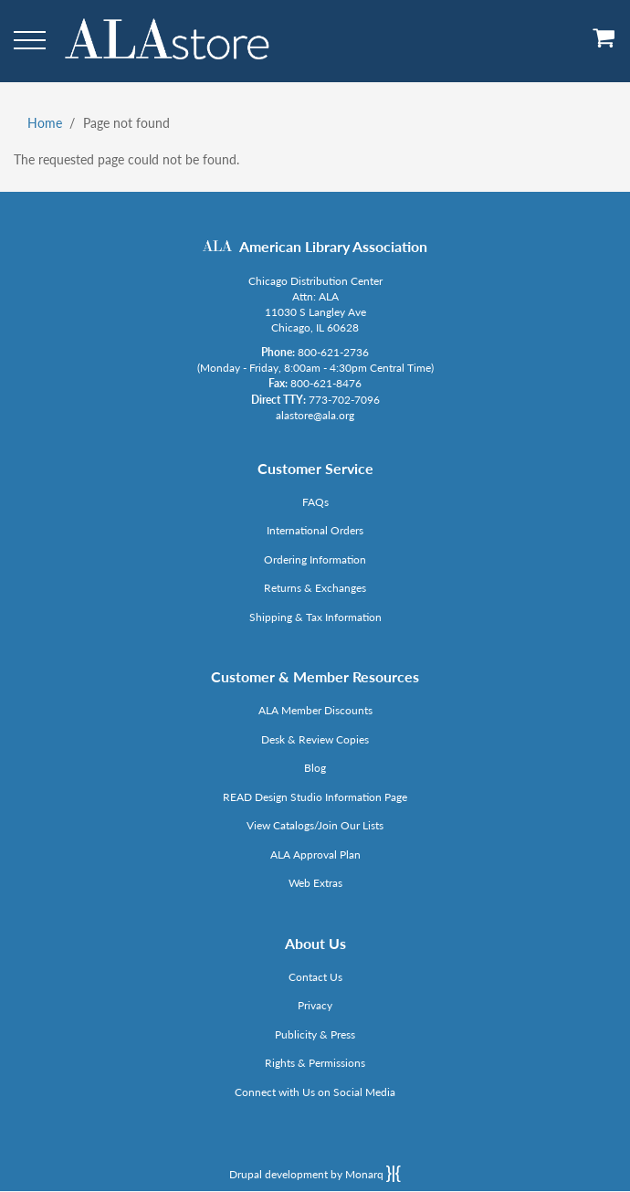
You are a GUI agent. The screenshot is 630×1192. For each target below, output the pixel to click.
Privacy (315, 1005)
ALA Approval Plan (315, 854)
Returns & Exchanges (315, 588)
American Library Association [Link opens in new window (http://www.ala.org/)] (333, 246)
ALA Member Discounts (315, 710)
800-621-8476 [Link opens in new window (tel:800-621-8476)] (326, 383)
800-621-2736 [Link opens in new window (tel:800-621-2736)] (333, 352)
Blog (315, 768)
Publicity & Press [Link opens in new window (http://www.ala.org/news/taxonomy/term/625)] (315, 1034)
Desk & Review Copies (315, 739)
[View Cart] (604, 44)
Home (44, 123)
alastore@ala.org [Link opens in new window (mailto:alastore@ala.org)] (315, 415)
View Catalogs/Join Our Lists (315, 825)
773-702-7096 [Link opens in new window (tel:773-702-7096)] (344, 399)
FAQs (315, 502)
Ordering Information (315, 559)
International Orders (315, 530)
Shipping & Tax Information (315, 617)
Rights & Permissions (315, 1063)
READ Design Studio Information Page (315, 797)
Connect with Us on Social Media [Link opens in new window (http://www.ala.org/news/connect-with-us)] (315, 1092)
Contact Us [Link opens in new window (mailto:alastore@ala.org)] (315, 977)
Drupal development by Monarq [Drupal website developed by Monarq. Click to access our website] (315, 1174)
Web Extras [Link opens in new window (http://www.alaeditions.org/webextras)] (315, 883)
